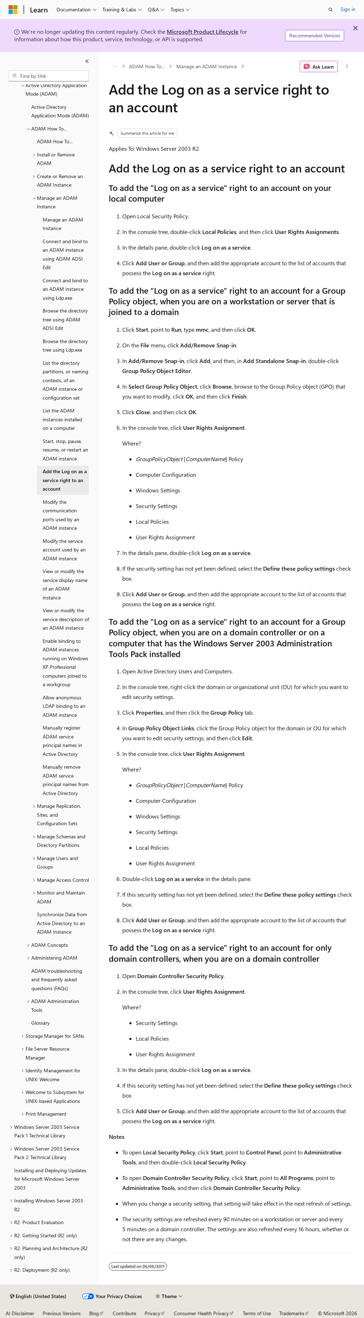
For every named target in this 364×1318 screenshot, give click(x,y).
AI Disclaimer (20, 1313)
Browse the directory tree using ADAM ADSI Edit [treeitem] (65, 319)
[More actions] (347, 66)
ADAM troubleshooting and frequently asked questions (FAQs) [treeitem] (56, 979)
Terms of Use (257, 1313)
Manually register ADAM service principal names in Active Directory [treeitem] (62, 740)
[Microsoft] (13, 9)
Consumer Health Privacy (201, 1313)
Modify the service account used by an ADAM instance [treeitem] (64, 550)
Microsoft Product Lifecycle (203, 31)
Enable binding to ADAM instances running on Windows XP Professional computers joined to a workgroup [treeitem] (65, 662)
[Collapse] (87, 61)
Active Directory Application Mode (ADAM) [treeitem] (60, 111)
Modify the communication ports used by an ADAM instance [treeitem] (61, 515)
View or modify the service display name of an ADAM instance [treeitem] (65, 584)
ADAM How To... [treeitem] (55, 141)
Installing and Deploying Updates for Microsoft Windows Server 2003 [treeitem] (50, 1179)
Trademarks (291, 1313)
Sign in (348, 9)
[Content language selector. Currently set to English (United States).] (38, 1296)
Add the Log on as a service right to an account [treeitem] (65, 480)
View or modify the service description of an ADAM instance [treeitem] (66, 619)
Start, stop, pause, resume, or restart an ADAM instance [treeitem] (65, 450)
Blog (94, 1313)
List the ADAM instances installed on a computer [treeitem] (62, 419)
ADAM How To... (147, 66)
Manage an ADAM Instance (206, 66)
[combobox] (49, 76)
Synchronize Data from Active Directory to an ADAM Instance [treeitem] (62, 923)
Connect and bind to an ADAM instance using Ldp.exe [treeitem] (65, 289)
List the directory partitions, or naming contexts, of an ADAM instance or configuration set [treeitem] (65, 380)
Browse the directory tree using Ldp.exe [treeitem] (65, 345)
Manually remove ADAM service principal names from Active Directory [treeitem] (66, 779)
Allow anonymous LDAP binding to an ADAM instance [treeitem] (64, 706)
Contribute (124, 1313)
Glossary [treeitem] (40, 1022)
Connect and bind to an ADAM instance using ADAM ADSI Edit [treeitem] (65, 254)
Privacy (152, 1313)
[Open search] (330, 9)
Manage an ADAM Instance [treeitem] (63, 224)
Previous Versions (62, 1313)
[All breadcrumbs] (115, 66)
